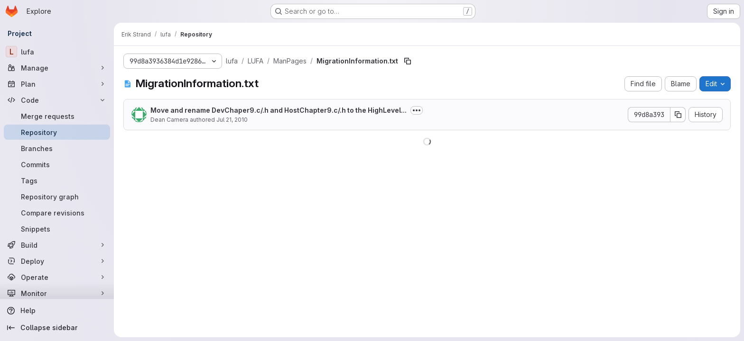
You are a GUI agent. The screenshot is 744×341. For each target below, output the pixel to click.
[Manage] (57, 67)
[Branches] (57, 148)
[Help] (57, 310)
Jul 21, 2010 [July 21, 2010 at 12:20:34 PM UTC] (232, 119)
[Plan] (57, 83)
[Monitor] (57, 293)
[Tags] (57, 180)
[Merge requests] (57, 116)
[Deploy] (57, 261)
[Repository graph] (57, 196)
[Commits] (57, 164)
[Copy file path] (407, 61)
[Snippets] (57, 228)
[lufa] (57, 51)
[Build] (57, 244)
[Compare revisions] (57, 212)
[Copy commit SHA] (678, 114)
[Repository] (57, 132)
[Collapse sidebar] (57, 327)
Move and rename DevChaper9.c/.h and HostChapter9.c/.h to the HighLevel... (278, 110)
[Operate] (57, 277)
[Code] (57, 100)
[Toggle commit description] (416, 110)
